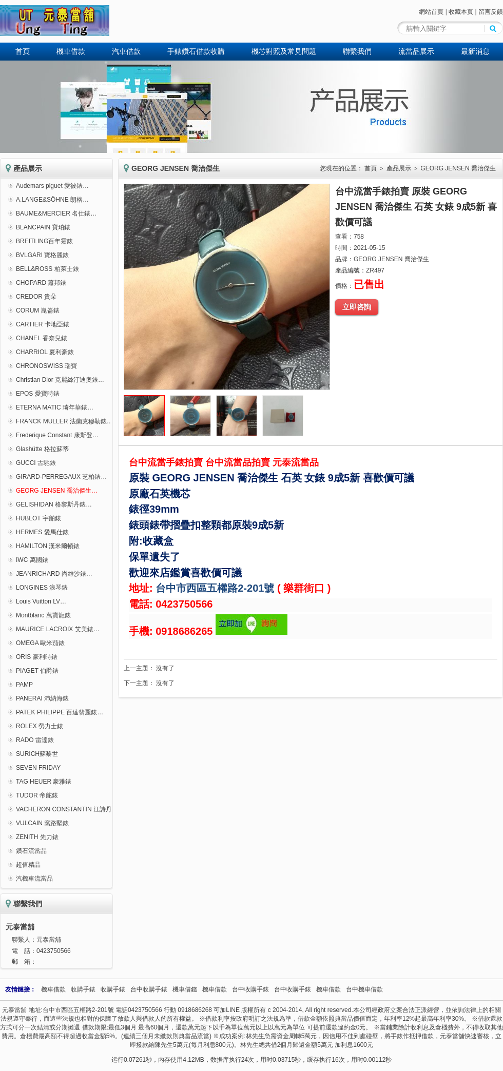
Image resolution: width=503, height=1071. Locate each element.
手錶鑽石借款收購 (196, 51)
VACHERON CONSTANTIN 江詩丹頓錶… (73, 809)
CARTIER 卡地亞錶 (42, 324)
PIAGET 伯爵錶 (37, 670)
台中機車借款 (364, 989)
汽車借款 (126, 51)
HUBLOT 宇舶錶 (38, 518)
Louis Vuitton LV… (41, 601)
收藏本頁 (461, 11)
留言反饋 (490, 11)
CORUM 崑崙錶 (38, 310)
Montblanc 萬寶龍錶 (43, 615)
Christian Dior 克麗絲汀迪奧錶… (60, 379)
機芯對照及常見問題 (284, 51)
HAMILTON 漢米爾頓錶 (48, 546)
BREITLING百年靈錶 (44, 241)
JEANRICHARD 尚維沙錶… (54, 573)
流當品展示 (416, 51)
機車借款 (70, 51)
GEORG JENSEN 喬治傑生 (458, 168)
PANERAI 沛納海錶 (42, 698)
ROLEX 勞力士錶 (39, 726)
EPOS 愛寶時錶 (38, 393)
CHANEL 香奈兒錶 (41, 338)
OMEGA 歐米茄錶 (40, 643)
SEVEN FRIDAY (38, 767)
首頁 (22, 51)
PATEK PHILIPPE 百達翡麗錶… (59, 712)
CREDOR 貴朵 (36, 296)
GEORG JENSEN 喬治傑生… (57, 490)
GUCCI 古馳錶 (36, 462)
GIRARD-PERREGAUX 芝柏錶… (61, 476)
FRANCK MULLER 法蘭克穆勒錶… (64, 421)
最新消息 (475, 51)
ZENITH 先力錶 (37, 837)
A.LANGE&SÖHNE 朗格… (52, 199)
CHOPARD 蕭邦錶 (41, 282)
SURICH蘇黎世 (37, 753)
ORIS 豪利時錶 (36, 656)
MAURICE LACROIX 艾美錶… (58, 629)
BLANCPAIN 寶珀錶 (43, 227)
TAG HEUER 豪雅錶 (43, 781)
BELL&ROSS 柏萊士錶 (47, 268)
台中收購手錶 (148, 989)
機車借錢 (184, 989)
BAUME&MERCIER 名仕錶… (56, 213)
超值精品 (28, 864)
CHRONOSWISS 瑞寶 (46, 365)
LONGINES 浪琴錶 (42, 587)
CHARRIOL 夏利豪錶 (45, 352)
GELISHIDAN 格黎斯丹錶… (54, 504)
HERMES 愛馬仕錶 (42, 532)
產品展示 (398, 168)
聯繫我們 (357, 51)
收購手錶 (83, 989)
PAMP (24, 684)
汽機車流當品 (34, 878)
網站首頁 (431, 11)
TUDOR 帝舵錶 (37, 795)
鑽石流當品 (31, 850)
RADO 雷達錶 (35, 740)
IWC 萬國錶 (32, 559)
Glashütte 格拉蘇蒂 (42, 449)
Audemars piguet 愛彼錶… (52, 185)
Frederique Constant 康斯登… (57, 435)
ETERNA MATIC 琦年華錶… (54, 407)
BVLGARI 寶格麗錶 (42, 255)
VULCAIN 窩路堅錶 (42, 823)
